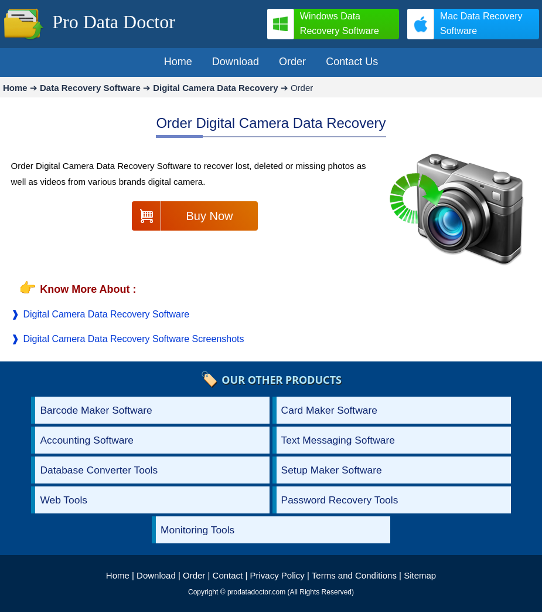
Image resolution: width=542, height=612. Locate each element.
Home (117, 575)
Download (156, 575)
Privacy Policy (277, 575)
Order (194, 575)
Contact (228, 575)
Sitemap (420, 575)
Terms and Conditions (354, 575)
